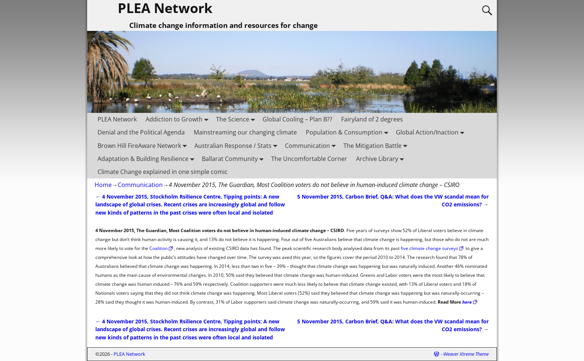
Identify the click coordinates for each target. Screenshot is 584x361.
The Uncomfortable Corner (309, 159)
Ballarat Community (234, 158)
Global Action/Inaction (431, 132)
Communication (312, 145)
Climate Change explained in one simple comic (163, 172)
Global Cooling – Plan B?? (297, 119)
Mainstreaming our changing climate (245, 132)
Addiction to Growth (179, 119)
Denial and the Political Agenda (141, 132)
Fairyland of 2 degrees (372, 119)
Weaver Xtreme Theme (466, 354)
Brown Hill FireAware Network (144, 145)
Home (103, 185)
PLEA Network (117, 119)
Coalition (158, 248)
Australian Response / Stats (237, 145)
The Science (237, 119)
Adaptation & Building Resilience (147, 158)
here (467, 302)
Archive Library (381, 158)
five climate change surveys (429, 248)
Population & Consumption (348, 132)
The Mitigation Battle (376, 145)
